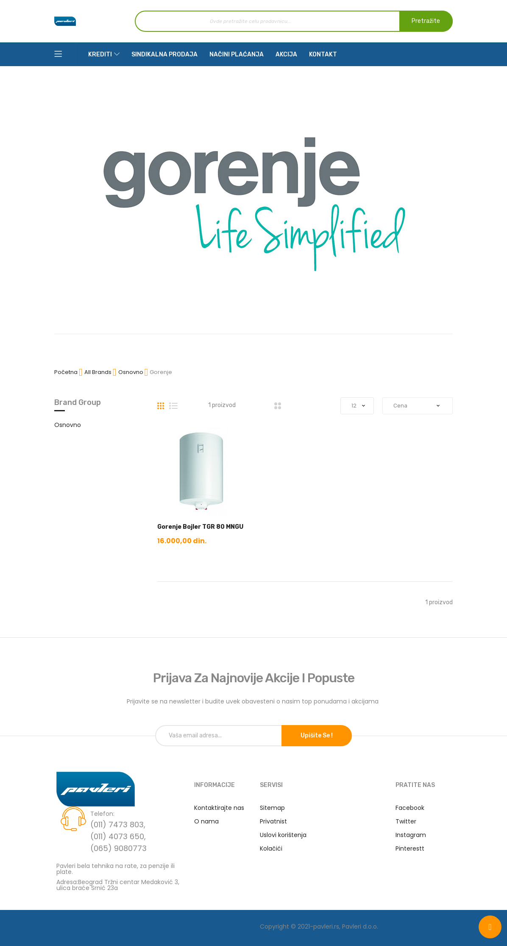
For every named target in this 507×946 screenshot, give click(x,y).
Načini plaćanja (236, 54)
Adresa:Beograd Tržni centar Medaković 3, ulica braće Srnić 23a (117, 884)
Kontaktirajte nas (219, 808)
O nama (206, 821)
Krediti (100, 54)
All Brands (98, 372)
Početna (66, 372)
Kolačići (271, 848)
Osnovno (131, 372)
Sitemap (272, 808)
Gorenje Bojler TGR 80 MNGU (200, 526)
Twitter (406, 821)
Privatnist (273, 821)
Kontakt (323, 54)
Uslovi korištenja (283, 835)
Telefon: (102, 814)
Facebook (410, 808)
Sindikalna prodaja (164, 54)
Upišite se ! (317, 735)
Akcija (286, 54)
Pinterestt (410, 848)
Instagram (411, 835)
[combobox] (294, 21)
